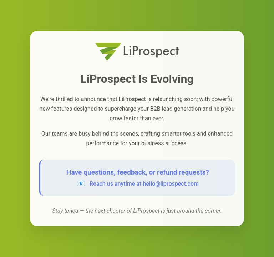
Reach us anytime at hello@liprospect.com (144, 183)
